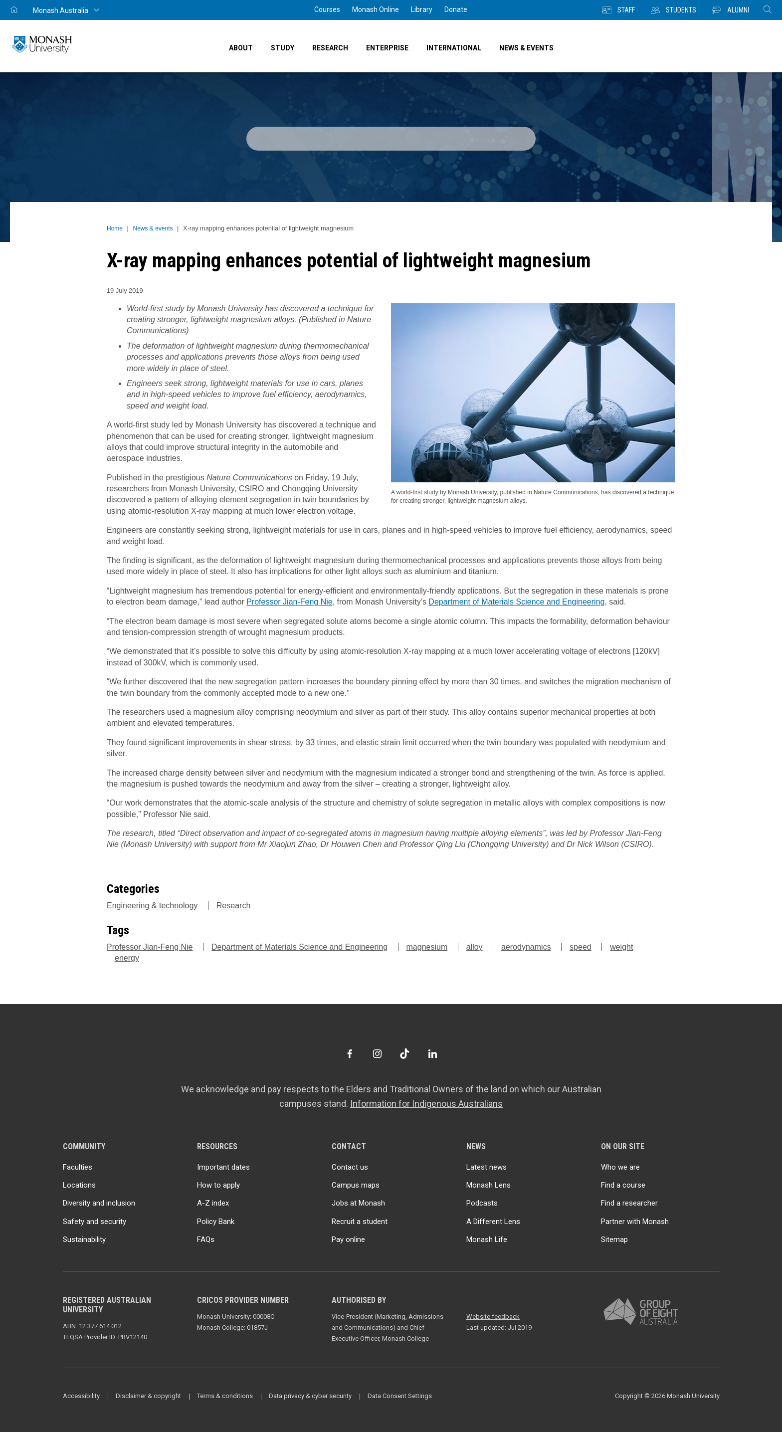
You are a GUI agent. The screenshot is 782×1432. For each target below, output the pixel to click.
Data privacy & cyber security (310, 1396)
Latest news (486, 1167)
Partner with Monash (635, 1221)
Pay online (348, 1239)
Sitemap (614, 1239)
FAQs (205, 1239)
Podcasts (482, 1203)
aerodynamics (526, 947)
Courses (327, 9)
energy (127, 958)
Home (115, 228)
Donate (455, 9)
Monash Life (486, 1239)
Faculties (77, 1167)
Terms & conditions (225, 1396)
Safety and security (94, 1221)
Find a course (623, 1185)
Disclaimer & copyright (148, 1396)
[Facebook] (349, 1053)
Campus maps (356, 1185)
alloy (474, 947)
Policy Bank (215, 1221)
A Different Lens (493, 1221)
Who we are (620, 1167)
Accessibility (81, 1396)
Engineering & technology (152, 905)
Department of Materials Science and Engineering (516, 602)
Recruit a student (360, 1221)
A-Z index (213, 1203)
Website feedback (493, 1316)
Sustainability (84, 1239)
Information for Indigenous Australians (426, 1103)
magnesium (427, 947)
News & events (153, 228)
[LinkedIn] (432, 1053)
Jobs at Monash (358, 1203)
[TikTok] (404, 1053)
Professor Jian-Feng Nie (289, 602)
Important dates (223, 1167)
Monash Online (375, 9)
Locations (79, 1185)
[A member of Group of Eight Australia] (641, 1312)
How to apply (218, 1185)
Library (421, 9)
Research (233, 905)
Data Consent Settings (400, 1396)
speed (580, 947)
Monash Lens (488, 1185)
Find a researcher (629, 1203)
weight (621, 947)
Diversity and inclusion (99, 1203)
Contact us (350, 1167)
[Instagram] (377, 1053)
